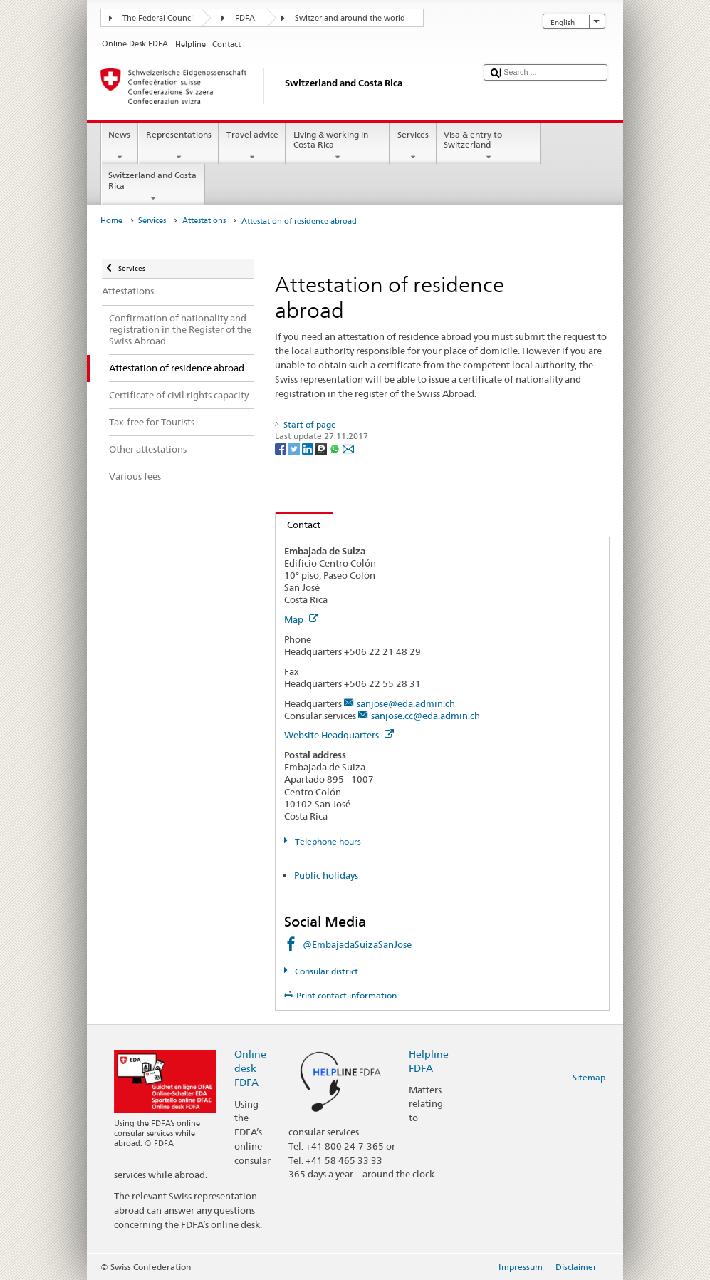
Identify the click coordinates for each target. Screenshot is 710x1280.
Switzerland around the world (350, 18)
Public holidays (326, 875)
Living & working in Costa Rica (337, 146)
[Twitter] (295, 448)
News (119, 146)
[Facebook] (281, 448)
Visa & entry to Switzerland (488, 146)
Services (412, 146)
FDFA (245, 18)
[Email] (348, 448)
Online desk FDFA (250, 1068)
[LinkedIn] (308, 448)
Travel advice (252, 146)
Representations (178, 146)
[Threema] (322, 448)
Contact (298, 524)
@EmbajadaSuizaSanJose (357, 944)
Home (111, 220)
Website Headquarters (339, 734)
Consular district (325, 971)
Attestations (204, 220)
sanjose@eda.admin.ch (406, 703)
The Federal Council (158, 18)
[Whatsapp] (336, 448)
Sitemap (589, 1077)
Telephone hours (327, 841)
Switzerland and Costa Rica (153, 187)
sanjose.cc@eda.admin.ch (425, 715)
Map (301, 619)
